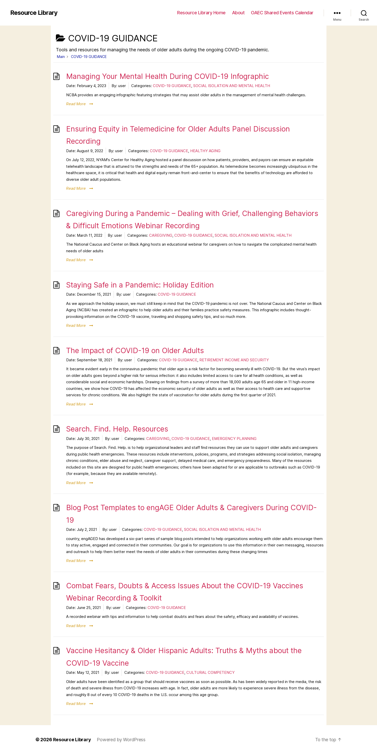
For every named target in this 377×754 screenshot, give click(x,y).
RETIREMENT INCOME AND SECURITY (234, 359)
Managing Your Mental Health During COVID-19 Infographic (167, 76)
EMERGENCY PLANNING (234, 438)
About (238, 12)
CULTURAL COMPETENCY (210, 672)
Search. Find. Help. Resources (117, 428)
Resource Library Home (201, 12)
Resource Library (34, 13)
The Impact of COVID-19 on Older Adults (135, 350)
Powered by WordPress (121, 739)
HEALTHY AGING (205, 150)
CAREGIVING (160, 235)
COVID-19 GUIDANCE (172, 85)
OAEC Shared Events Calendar (282, 12)
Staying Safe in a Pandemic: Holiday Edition (140, 284)
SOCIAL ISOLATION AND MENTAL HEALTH (231, 85)
